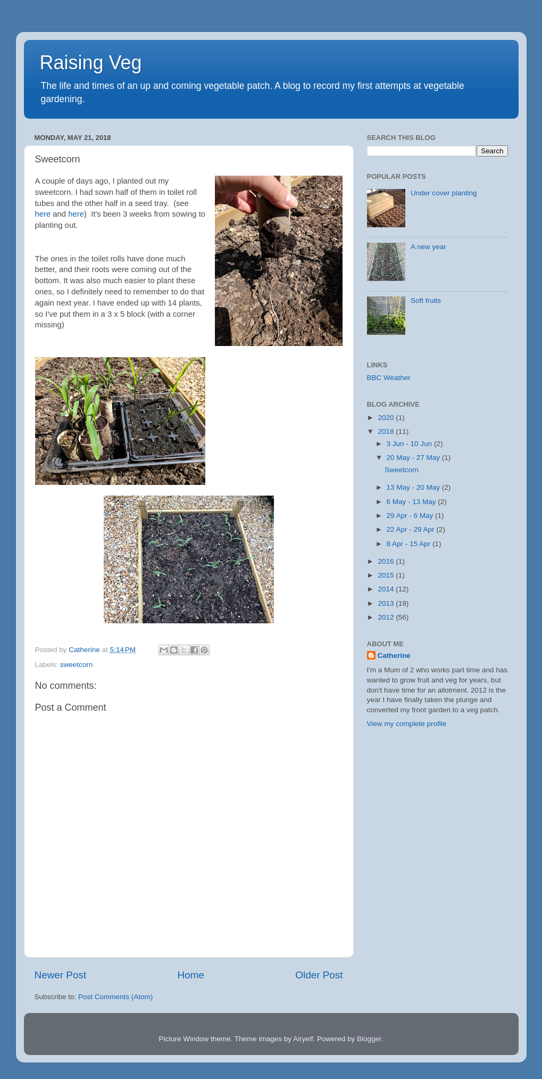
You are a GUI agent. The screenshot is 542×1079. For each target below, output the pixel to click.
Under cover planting (444, 193)
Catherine (394, 656)
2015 (387, 575)
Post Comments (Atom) (115, 997)
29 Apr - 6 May (411, 516)
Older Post (319, 975)
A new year (428, 247)
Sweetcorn (402, 470)
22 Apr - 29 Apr (412, 529)
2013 (387, 603)
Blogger (369, 1039)
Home (191, 975)
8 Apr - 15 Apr (409, 544)
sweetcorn (76, 665)
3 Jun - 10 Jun (410, 444)
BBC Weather (389, 378)
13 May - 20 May (414, 487)
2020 (387, 418)
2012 (387, 617)
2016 (387, 561)
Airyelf (303, 1039)
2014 (387, 589)
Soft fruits (426, 300)
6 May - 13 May (412, 502)
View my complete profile (407, 724)
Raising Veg (91, 62)
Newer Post (61, 975)
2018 (387, 431)
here (43, 214)
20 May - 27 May (414, 458)
